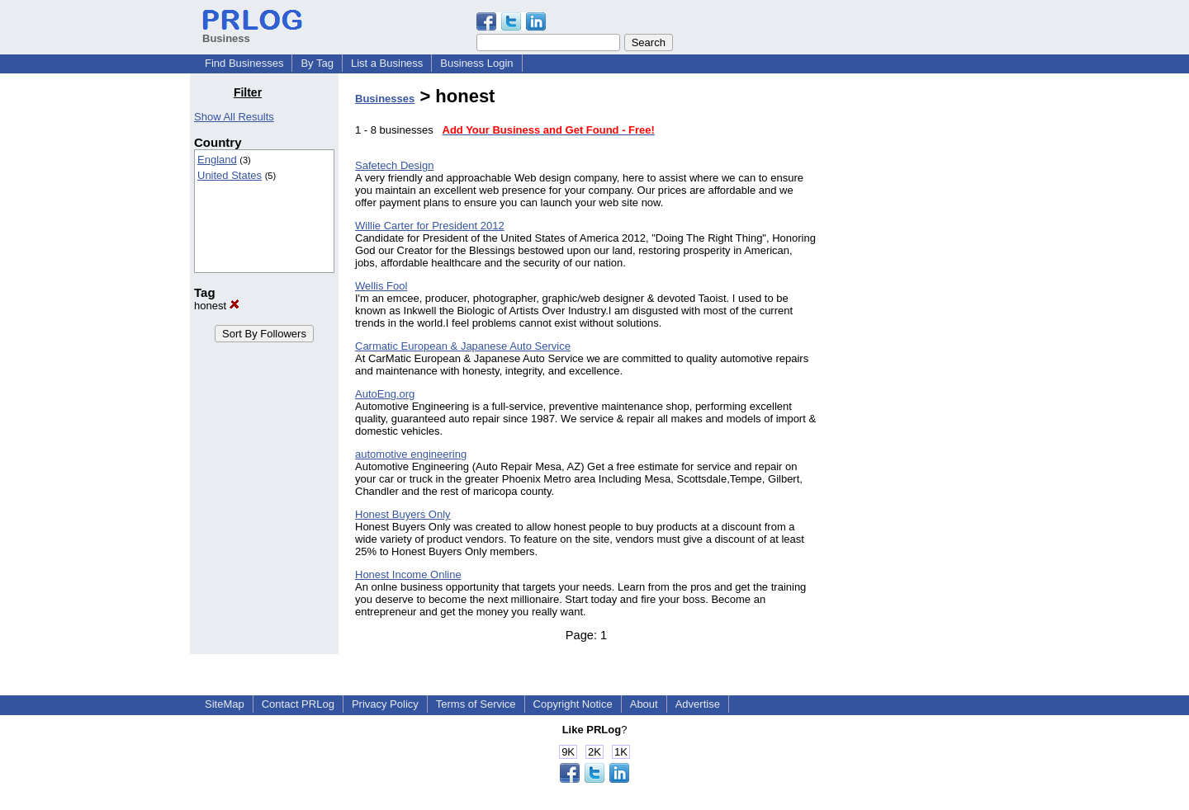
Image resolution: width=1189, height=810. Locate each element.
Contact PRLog (298, 704)
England (217, 159)
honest (216, 305)
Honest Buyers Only (403, 514)
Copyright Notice (573, 704)
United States (229, 175)
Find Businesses (244, 63)
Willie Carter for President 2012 (429, 225)
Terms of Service (476, 704)
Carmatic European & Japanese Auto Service (463, 346)
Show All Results (234, 117)
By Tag (317, 63)
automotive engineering (411, 454)
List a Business (387, 63)
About (644, 704)
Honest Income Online (408, 574)
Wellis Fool (381, 286)
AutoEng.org (384, 394)
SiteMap (224, 704)
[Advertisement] (915, 333)
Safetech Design (394, 165)
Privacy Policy (385, 704)
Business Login (476, 63)
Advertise (697, 704)
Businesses (384, 98)
